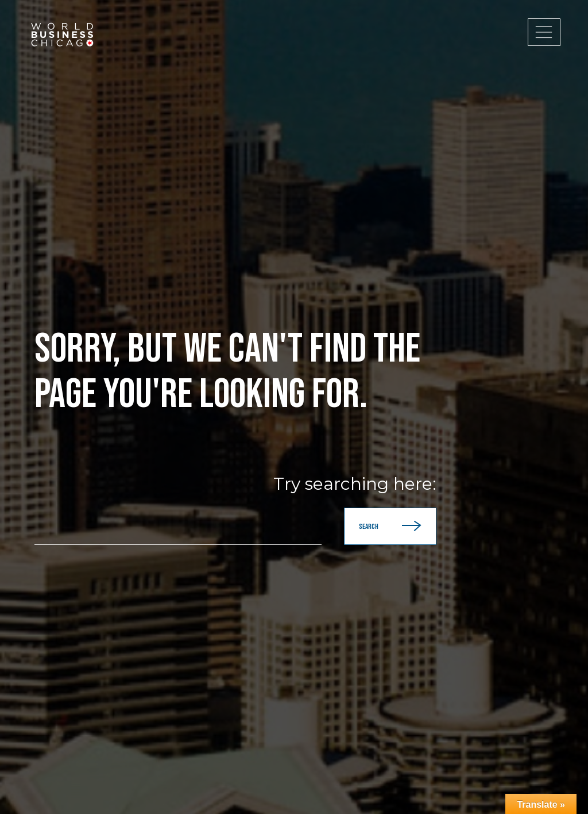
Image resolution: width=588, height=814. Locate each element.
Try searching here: (354, 484)
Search (390, 526)
